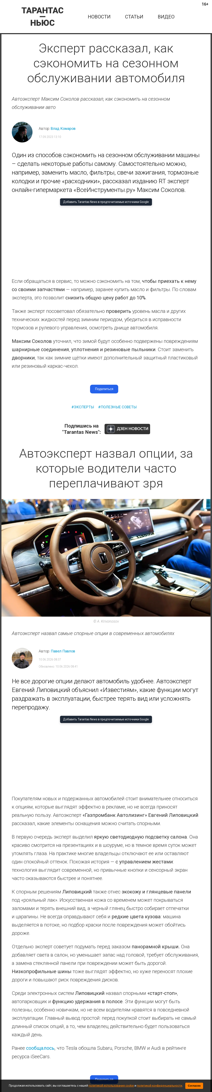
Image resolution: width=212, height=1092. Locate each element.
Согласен (194, 1085)
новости (99, 16)
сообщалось (40, 1048)
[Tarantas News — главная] (42, 16)
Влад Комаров (63, 128)
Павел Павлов (63, 651)
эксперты (84, 407)
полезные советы (119, 407)
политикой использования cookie (111, 1085)
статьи (134, 16)
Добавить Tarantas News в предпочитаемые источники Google (106, 202)
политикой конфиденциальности (159, 1085)
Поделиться (104, 389)
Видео (166, 16)
